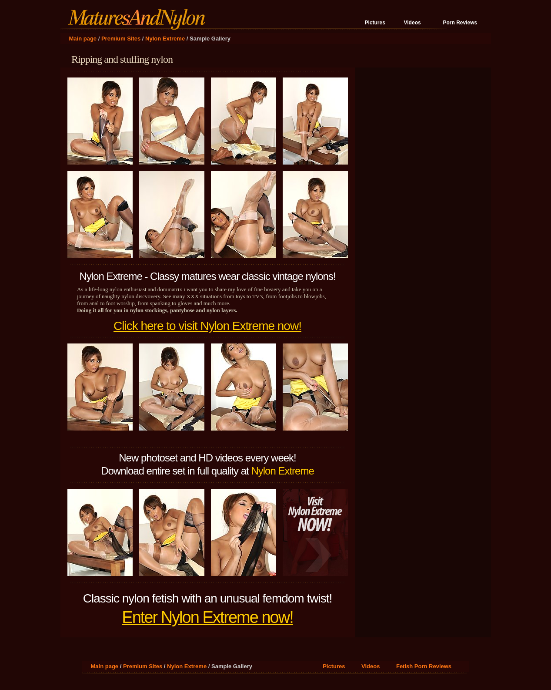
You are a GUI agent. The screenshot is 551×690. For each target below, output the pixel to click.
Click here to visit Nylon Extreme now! (207, 326)
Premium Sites (120, 38)
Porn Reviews (460, 23)
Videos (412, 23)
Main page (83, 38)
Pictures (375, 23)
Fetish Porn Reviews (423, 666)
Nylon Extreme (165, 38)
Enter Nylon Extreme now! (207, 617)
